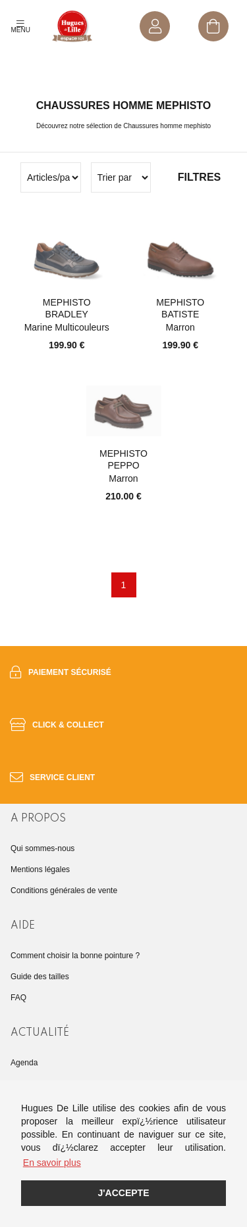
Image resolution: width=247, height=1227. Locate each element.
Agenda (24, 1062)
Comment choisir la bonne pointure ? (75, 955)
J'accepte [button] (123, 1193)
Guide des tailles (40, 976)
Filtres (199, 177)
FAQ (18, 997)
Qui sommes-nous (42, 848)
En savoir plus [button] (52, 1162)
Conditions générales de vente (64, 890)
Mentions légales (40, 869)
